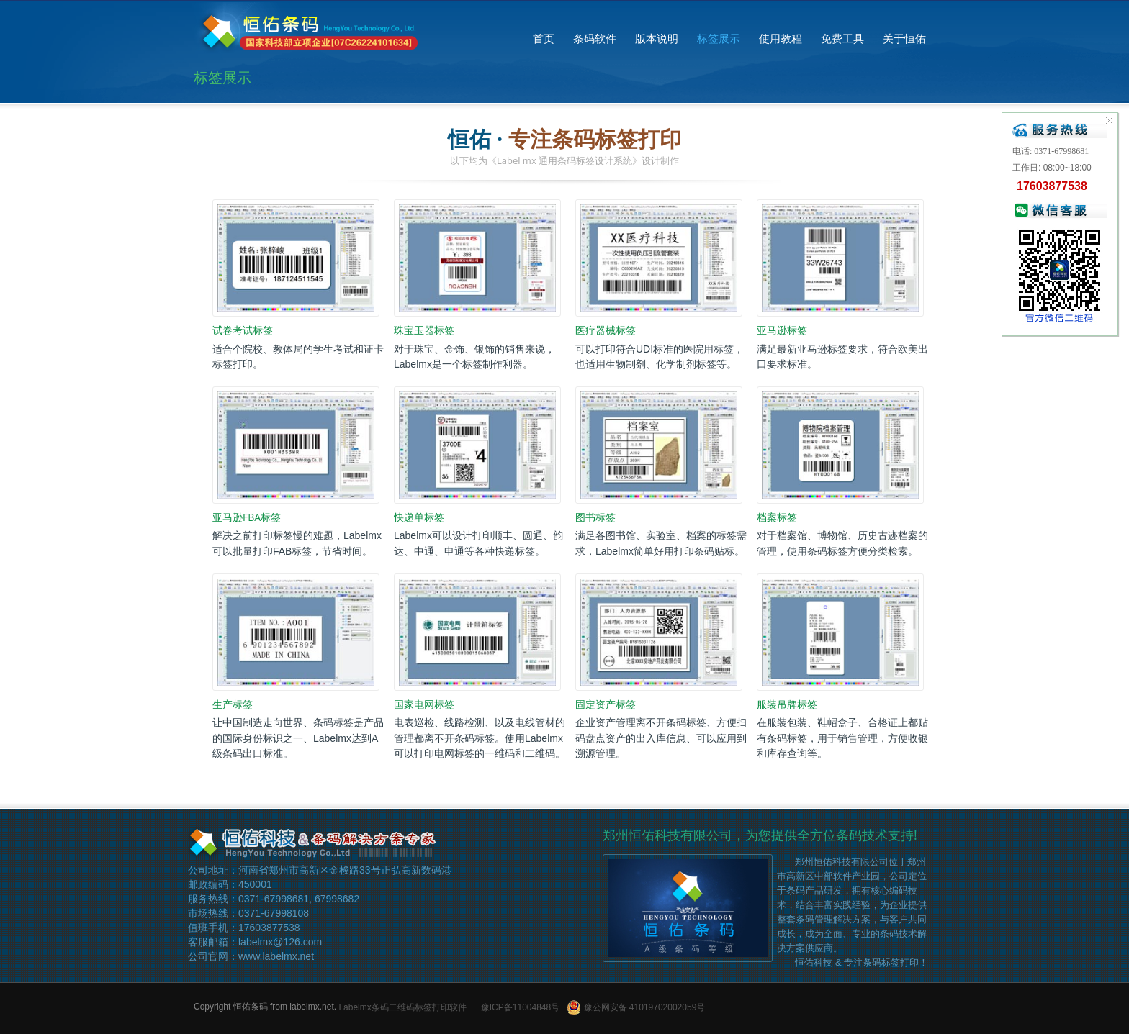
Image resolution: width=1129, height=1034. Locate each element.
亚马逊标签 (782, 330)
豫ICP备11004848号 (520, 1007)
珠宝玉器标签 (424, 330)
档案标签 (777, 517)
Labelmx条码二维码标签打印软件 (402, 1007)
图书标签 (595, 517)
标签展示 (718, 38)
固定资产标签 (605, 704)
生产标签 (232, 704)
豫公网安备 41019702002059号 (636, 1007)
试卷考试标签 (242, 330)
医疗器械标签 (605, 330)
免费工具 (842, 38)
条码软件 (594, 38)
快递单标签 (419, 517)
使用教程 (780, 38)
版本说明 (656, 38)
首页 (543, 38)
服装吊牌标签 (787, 704)
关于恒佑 (904, 38)
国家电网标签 (424, 704)
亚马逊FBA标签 (246, 517)
